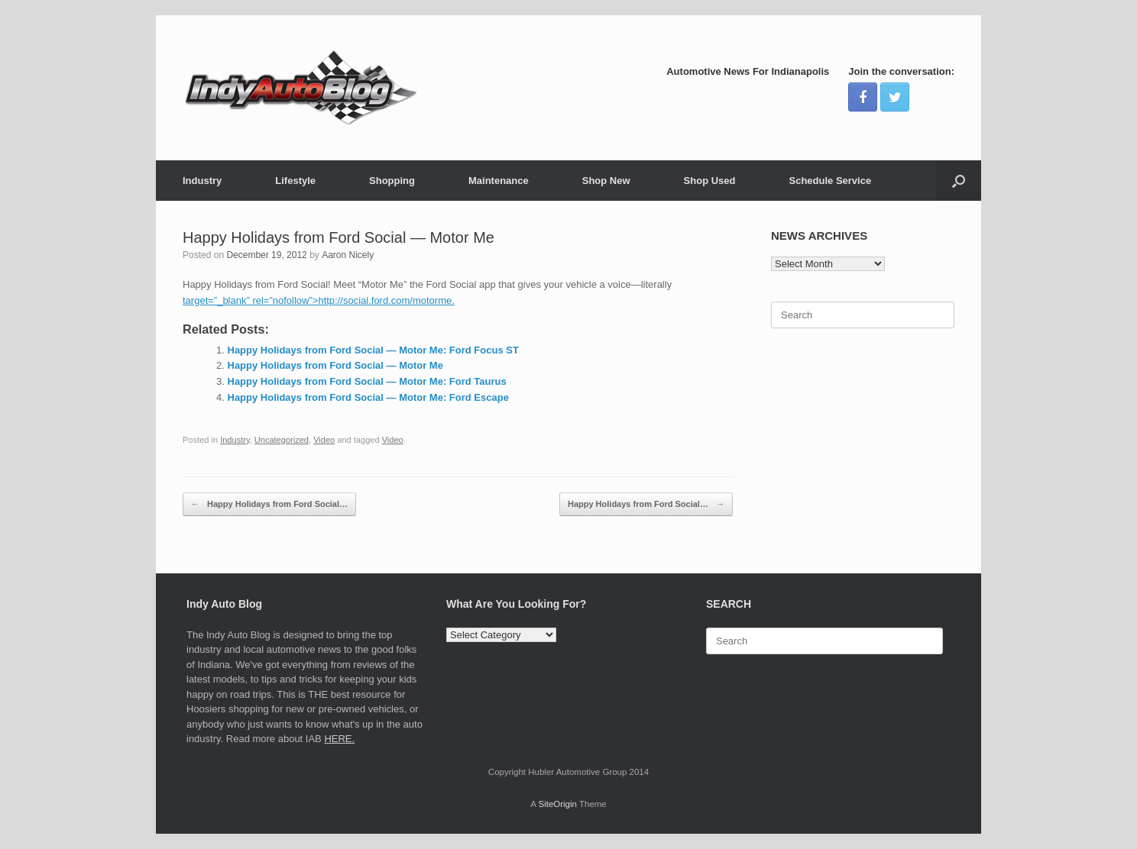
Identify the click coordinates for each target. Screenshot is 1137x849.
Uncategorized (281, 439)
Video (324, 439)
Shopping (392, 180)
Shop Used (710, 180)
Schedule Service (830, 180)
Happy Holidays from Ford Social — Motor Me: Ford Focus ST (373, 350)
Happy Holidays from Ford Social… (269, 504)
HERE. (339, 738)
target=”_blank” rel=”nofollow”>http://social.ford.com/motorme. (319, 300)
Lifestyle (295, 180)
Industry (202, 180)
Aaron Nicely (348, 255)
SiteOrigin (557, 804)
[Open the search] (958, 180)
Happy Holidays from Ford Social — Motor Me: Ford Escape (368, 397)
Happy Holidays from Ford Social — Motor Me (335, 365)
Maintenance (498, 180)
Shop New (606, 180)
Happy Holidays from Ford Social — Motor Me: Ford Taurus (367, 381)
